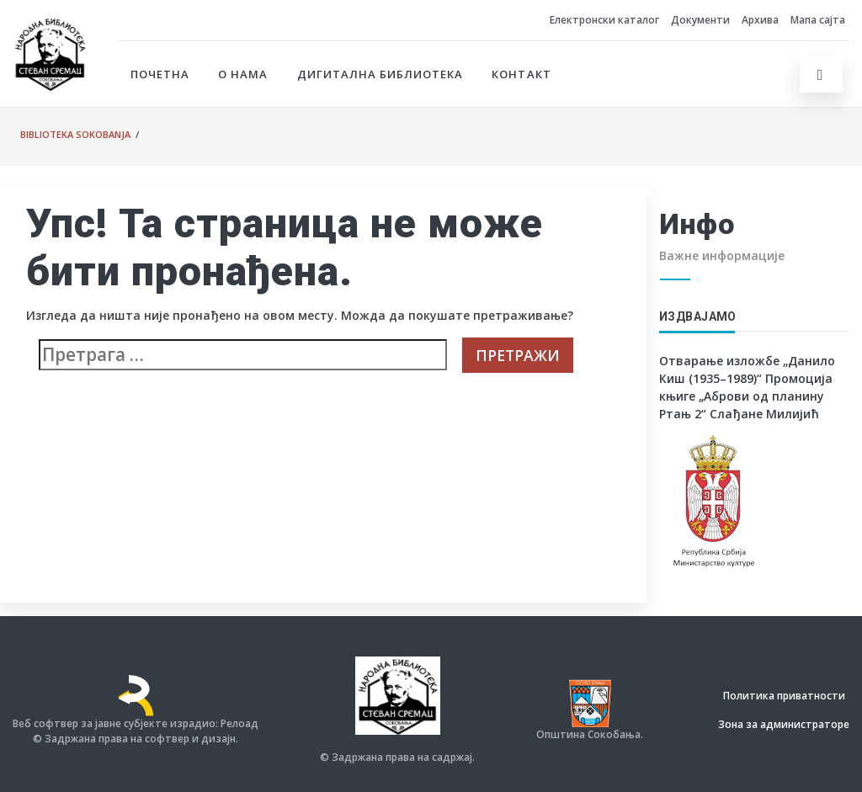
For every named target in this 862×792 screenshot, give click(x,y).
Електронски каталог (604, 20)
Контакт (521, 74)
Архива (760, 20)
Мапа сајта (817, 20)
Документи (700, 20)
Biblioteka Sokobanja (75, 134)
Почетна (159, 74)
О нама (243, 74)
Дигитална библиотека (380, 74)
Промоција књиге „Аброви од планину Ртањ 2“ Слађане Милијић (746, 396)
